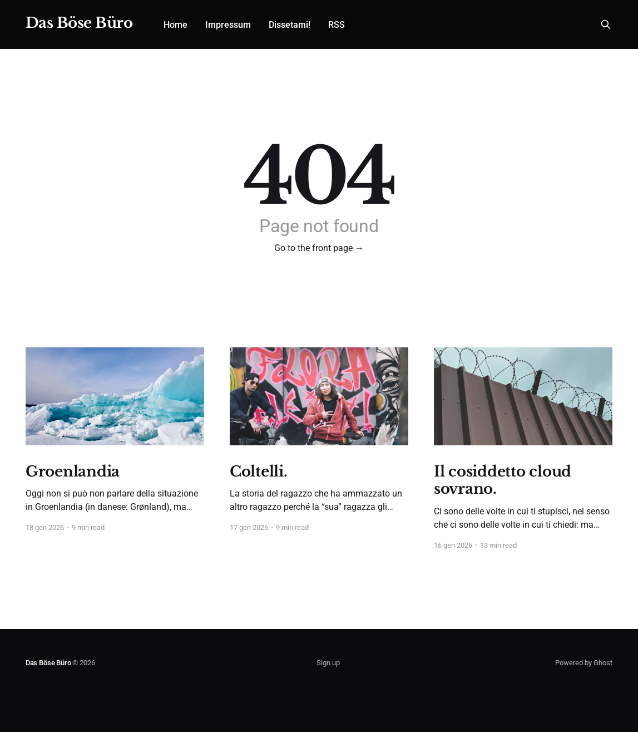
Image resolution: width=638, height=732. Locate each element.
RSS (336, 24)
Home (175, 24)
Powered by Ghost (583, 663)
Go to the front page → (319, 248)
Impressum (228, 24)
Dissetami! (289, 24)
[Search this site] (606, 24)
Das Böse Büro (79, 23)
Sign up (328, 663)
